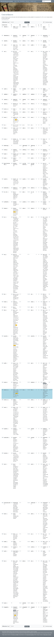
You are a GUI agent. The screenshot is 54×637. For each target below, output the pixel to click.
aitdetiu (14, 400)
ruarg (44, 259)
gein (14, 270)
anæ (17, 318)
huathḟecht (15, 429)
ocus (16, 72)
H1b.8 (28, 99)
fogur (16, 214)
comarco (44, 165)
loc (45, 119)
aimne (46, 384)
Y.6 (49, 88)
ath (47, 399)
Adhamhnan (6, 35)
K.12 (2, 117)
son (17, 471)
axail (5, 551)
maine (44, 461)
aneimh (46, 197)
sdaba (17, 561)
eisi (45, 339)
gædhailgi (44, 194)
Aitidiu (44, 399)
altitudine (15, 308)
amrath (5, 336)
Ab (13, 294)
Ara (43, 533)
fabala (16, 376)
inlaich (18, 182)
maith (46, 313)
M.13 (41, 127)
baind (44, 371)
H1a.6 (20, 44)
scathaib (44, 590)
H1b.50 (29, 607)
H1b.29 (29, 301)
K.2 (2, 35)
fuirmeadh (45, 479)
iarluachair (45, 325)
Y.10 (49, 108)
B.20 (11, 163)
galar (44, 507)
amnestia (14, 385)
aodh (5, 363)
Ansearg (44, 149)
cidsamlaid (15, 471)
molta (44, 458)
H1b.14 (29, 127)
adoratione (15, 41)
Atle (44, 541)
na (43, 80)
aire (14, 286)
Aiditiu (14, 399)
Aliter (14, 344)
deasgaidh (45, 529)
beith (44, 270)
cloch (15, 73)
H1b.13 (29, 124)
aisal (44, 616)
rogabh (46, 615)
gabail (44, 612)
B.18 (11, 153)
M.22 (41, 201)
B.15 (11, 127)
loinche (17, 582)
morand (45, 409)
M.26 (41, 294)
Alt (13, 307)
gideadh (44, 472)
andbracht (45, 509)
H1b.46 (29, 546)
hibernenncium (15, 312)
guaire (44, 76)
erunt (44, 328)
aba (45, 298)
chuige (17, 460)
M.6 (41, 94)
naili (45, 403)
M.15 (41, 149)
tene (17, 363)
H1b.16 (29, 145)
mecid (45, 542)
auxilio (14, 552)
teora (15, 608)
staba (46, 561)
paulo (45, 327)
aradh (32, 45)
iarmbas (17, 340)
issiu (17, 475)
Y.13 (49, 124)
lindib (17, 569)
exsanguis (15, 425)
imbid (44, 580)
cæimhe (44, 61)
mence (14, 284)
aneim (14, 197)
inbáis (14, 418)
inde (15, 77)
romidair (14, 479)
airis (43, 477)
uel (13, 27)
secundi (16, 454)
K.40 (2, 453)
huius (16, 357)
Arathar (14, 546)
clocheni (14, 76)
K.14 (2, 127)
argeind (14, 268)
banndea (44, 367)
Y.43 (49, 513)
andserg (24, 149)
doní (15, 467)
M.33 (41, 389)
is (13, 270)
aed (17, 380)
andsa (14, 150)
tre (43, 364)
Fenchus (17, 622)
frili (46, 416)
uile (14, 386)
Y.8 (49, 99)
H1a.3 (20, 40)
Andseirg (15, 149)
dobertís (14, 595)
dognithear (15, 292)
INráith (14, 577)
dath (16, 414)
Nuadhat (16, 612)
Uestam (16, 373)
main (45, 410)
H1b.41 (29, 464)
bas (45, 408)
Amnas (14, 382)
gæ (17, 160)
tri (47, 612)
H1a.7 (20, 99)
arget (5, 153)
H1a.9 (20, 103)
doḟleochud (15, 262)
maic (17, 84)
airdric (44, 276)
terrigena (16, 27)
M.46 (41, 560)
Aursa (14, 389)
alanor (15, 395)
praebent (15, 555)
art (17, 52)
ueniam (44, 167)
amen (47, 281)
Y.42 (49, 502)
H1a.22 (20, 201)
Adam (14, 26)
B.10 (11, 108)
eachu (44, 615)
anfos (17, 117)
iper (45, 333)
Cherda (14, 573)
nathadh (44, 434)
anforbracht (45, 502)
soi (43, 317)
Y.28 (49, 294)
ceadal (45, 279)
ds (43, 409)
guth (46, 571)
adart (5, 513)
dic (46, 411)
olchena (14, 518)
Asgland (44, 94)
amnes (14, 383)
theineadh (45, 372)
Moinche (14, 586)
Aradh (44, 45)
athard (14, 514)
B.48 (11, 533)
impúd (16, 364)
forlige (14, 83)
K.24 (2, 201)
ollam (17, 451)
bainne (15, 256)
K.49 (2, 602)
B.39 (11, 399)
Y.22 (49, 187)
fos (46, 118)
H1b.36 (29, 399)
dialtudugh (45, 193)
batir (44, 572)
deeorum (14, 311)
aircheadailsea (45, 476)
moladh (44, 469)
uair (14, 340)
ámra (15, 81)
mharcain (44, 82)
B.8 (11, 99)
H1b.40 (29, 453)
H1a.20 (20, 187)
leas (43, 610)
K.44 (2, 533)
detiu (14, 402)
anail (13, 413)
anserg (5, 149)
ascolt (14, 91)
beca (14, 562)
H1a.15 (20, 145)
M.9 (41, 108)
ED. (15, 615)
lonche (44, 585)
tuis (45, 614)
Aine (44, 128)
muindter (44, 351)
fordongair (15, 52)
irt (43, 408)
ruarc (14, 259)
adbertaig (6, 145)
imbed (44, 320)
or (17, 394)
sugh (47, 508)
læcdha (44, 182)
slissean (14, 160)
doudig (15, 416)
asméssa (14, 543)
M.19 (41, 178)
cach (16, 47)
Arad (14, 45)
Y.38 (49, 428)
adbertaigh (25, 145)
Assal (14, 611)
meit (15, 444)
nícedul (17, 286)
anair (32, 464)
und (43, 264)
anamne (44, 323)
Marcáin (17, 83)
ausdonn (44, 203)
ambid (16, 579)
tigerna (44, 121)
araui (14, 535)
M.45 (41, 546)
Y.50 (49, 607)
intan (14, 431)
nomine (15, 296)
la (13, 458)
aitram (24, 103)
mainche (45, 587)
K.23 (2, 191)
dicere (14, 67)
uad (17, 457)
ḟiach (46, 586)
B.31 (11, 301)
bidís (16, 562)
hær (43, 468)
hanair (45, 535)
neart (44, 198)
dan (44, 70)
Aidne (17, 78)
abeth (14, 272)
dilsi (47, 474)
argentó (14, 156)
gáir (18, 581)
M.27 (41, 301)
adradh (5, 40)
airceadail (44, 439)
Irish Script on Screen (47, 634)
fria (45, 46)
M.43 (41, 541)
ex (44, 419)
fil (45, 579)
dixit (17, 77)
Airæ (14, 533)
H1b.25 (29, 208)
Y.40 (49, 453)
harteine (45, 80)
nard (45, 47)
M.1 (41, 26)
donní (17, 347)
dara (45, 391)
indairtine (15, 82)
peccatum (44, 172)
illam (14, 374)
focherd (14, 143)
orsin (47, 389)
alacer (44, 112)
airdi (44, 526)
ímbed (16, 319)
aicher (5, 112)
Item (14, 64)
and (17, 423)
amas (44, 345)
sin (13, 395)
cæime (14, 62)
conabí (16, 507)
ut (15, 326)
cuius (14, 74)
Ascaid (14, 179)
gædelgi (14, 194)
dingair (46, 255)
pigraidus (44, 455)
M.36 (41, 428)
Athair (14, 301)
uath (44, 429)
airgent (44, 155)
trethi (17, 617)
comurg (14, 473)
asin (47, 153)
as (47, 90)
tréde (16, 254)
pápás (16, 295)
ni (47, 284)
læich (44, 184)
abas (45, 296)
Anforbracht (15, 502)
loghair (44, 353)
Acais (14, 109)
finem (45, 174)
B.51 (11, 546)
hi (15, 622)
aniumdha (15, 517)
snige (14, 261)
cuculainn (44, 64)
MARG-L (14, 345)
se (44, 620)
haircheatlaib (15, 482)
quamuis (44, 175)
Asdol (14, 158)
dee (14, 61)
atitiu (32, 399)
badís (14, 571)
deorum (44, 311)
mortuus (14, 426)
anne (32, 128)
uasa (44, 593)
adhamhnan (45, 35)
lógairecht (15, 356)
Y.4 (49, 44)
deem (16, 374)
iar (17, 322)
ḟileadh (15, 477)
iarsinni (17, 140)
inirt (47, 407)
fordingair (45, 52)
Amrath (14, 336)
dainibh (44, 589)
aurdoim (14, 203)
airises (14, 392)
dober (44, 349)
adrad (24, 40)
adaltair (5, 99)
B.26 (11, 201)
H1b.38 (29, 428)
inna (18, 456)
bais (14, 422)
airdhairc (16, 278)
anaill (14, 396)
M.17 (41, 163)
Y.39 (49, 437)
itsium (46, 402)
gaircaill (44, 583)
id (16, 103)
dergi (15, 423)
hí (16, 543)
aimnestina (45, 386)
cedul (18, 281)
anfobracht (33, 502)
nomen (14, 442)
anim (44, 521)
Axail (16, 551)
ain (44, 581)
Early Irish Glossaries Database (7, 1)
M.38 (41, 453)
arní (14, 288)
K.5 (2, 51)
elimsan (16, 209)
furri (18, 356)
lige (17, 73)
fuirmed (16, 476)
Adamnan (24, 35)
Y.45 (49, 541)
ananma (44, 365)
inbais (17, 434)
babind (44, 582)
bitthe (46, 562)
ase (47, 465)
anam (5, 602)
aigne (46, 76)
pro (13, 131)
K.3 (2, 40)
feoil (44, 508)
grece (14, 331)
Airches (14, 139)
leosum (14, 488)
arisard (14, 214)
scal (15, 183)
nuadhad (44, 618)
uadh (46, 458)
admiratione (15, 188)
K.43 (2, 513)
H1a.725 (20, 389)
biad (14, 92)
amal (46, 184)
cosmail (14, 421)
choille (14, 582)
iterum (16, 402)
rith (16, 45)
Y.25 (49, 208)
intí (17, 354)
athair (5, 301)
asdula (14, 159)
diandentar (45, 352)
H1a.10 (20, 117)
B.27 (11, 208)
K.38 (2, 428)
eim (43, 197)
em (16, 196)
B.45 (11, 502)
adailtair (24, 99)
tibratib (17, 593)
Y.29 (49, 301)
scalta (17, 181)
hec (46, 481)
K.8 (2, 99)
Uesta (17, 378)
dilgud (14, 164)
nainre (46, 78)
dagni (44, 466)
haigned (14, 485)
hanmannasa (15, 480)
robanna (14, 260)
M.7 (41, 44)
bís (13, 505)
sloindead (16, 483)
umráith (14, 583)
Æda (14, 85)
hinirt (17, 407)
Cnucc (16, 574)
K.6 (2, 88)
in (47, 183)
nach (44, 403)
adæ (46, 514)
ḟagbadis (44, 594)
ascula (44, 159)
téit (16, 431)
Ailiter (44, 173)
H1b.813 (29, 389)
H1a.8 (20, 108)
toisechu (14, 609)
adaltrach (45, 99)
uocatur (16, 511)
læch (16, 271)
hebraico (14, 297)
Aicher (14, 112)
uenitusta (44, 370)
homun (45, 36)
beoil (14, 508)
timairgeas (15, 506)
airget (24, 153)
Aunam (44, 191)
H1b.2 (28, 35)
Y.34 (49, 382)
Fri (17, 587)
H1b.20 (29, 163)
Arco (44, 163)
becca (44, 562)
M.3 (41, 40)
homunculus (15, 36)
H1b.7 (28, 94)
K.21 (2, 178)
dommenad (45, 68)
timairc (44, 142)
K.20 (2, 163)
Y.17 (49, 149)
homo (17, 26)
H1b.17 (29, 149)
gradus (14, 455)
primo (44, 177)
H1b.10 (29, 108)
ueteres (14, 129)
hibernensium (45, 312)
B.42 (11, 437)
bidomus (16, 344)
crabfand (44, 577)
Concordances (22, 1)
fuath (16, 59)
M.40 (41, 502)
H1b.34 (29, 382)
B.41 (11, 428)
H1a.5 (20, 94)
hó (16, 535)
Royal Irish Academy (30, 634)
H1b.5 (28, 51)
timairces (45, 506)
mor (17, 80)
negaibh (44, 348)
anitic (47, 142)
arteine (14, 75)
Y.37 (49, 407)
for (13, 444)
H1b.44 (29, 533)
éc (17, 346)
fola (16, 545)
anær (44, 467)
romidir (14, 487)
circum (16, 131)
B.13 (11, 117)
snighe (44, 261)
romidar (44, 481)
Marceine (14, 87)
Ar (13, 124)
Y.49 (49, 602)
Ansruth (44, 453)
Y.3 (49, 40)
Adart (14, 513)
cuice (46, 461)
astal (5, 158)
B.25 (11, 187)
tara (43, 339)
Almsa (44, 208)
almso (24, 208)
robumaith (15, 313)
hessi (14, 339)
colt (16, 91)
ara (44, 60)
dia (13, 57)
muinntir (14, 354)
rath (16, 338)
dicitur (14, 54)
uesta (45, 373)
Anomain (15, 437)
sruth (15, 456)
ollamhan (44, 447)
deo (46, 167)
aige (16, 272)
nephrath (44, 337)
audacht (5, 428)
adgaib (14, 616)
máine (14, 460)
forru (17, 595)
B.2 (11, 35)
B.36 (11, 363)
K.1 (2, 26)
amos (5, 117)
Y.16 (49, 145)
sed (13, 357)
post (44, 65)
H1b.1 (28, 26)
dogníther (15, 342)
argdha (46, 264)
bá (14, 570)
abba (15, 298)
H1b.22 (29, 187)
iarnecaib (14, 352)
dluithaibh (45, 566)
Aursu (44, 389)
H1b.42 (29, 502)
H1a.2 (20, 35)
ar (15, 61)
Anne (14, 128)
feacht (46, 429)
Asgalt (14, 88)
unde (17, 53)
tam (15, 360)
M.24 (41, 51)
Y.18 (49, 153)
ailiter (44, 393)
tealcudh (45, 524)
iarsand (44, 141)
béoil (14, 511)
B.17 (11, 149)
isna (17, 564)
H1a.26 (20, 560)
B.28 (11, 51)
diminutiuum (45, 73)
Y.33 (49, 363)
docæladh (44, 77)
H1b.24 (29, 201)
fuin (45, 163)
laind (15, 114)
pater (16, 305)
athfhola (14, 542)
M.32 (41, 382)
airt (18, 54)
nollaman (46, 444)
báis (17, 416)
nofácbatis (15, 590)
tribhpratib (45, 564)
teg (17, 395)
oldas (44, 543)
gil (13, 581)
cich (15, 321)
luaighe (44, 443)
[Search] (46, 1)
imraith (44, 586)
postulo (44, 166)
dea (14, 366)
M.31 (41, 363)
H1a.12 (20, 124)
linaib (45, 570)
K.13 (2, 124)
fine (16, 54)
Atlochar (14, 163)
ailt (4, 307)
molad (17, 469)
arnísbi (16, 422)
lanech (14, 404)
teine (46, 363)
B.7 (11, 44)
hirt (14, 408)
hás (16, 408)
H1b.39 (29, 437)
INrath (44, 578)
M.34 (41, 399)
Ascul (44, 158)
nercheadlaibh (45, 483)
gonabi (46, 507)
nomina (44, 482)
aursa (15, 394)
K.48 (2, 560)
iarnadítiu (15, 403)
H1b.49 (29, 602)
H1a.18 (20, 163)
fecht (14, 433)
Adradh (14, 40)
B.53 (11, 607)
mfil (14, 579)
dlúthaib (14, 566)
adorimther (45, 518)
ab (16, 40)
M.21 (41, 187)
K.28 (2, 294)
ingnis (16, 379)
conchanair (15, 285)
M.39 (41, 464)
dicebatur (15, 304)
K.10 (2, 108)
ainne (5, 128)
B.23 (11, 178)
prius (14, 405)
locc (16, 120)
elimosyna (16, 210)
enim (17, 129)
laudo (14, 361)
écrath (14, 351)
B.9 (11, 94)
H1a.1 (20, 26)
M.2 (41, 35)
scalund (44, 180)
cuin (45, 271)
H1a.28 (20, 607)
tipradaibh (45, 597)
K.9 (2, 103)
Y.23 (49, 191)
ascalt (5, 88)
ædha (44, 83)
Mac (15, 572)
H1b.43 (29, 513)
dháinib (17, 588)
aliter (14, 394)
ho (15, 120)
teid (45, 431)
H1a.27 (20, 602)
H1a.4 (20, 88)
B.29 (11, 254)
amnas (5, 382)
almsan (5, 208)
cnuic (45, 575)
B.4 (11, 40)
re (45, 536)
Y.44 (49, 533)
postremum (15, 358)
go (46, 119)
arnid (47, 286)
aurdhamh (6, 201)
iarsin (44, 608)
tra (45, 588)
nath (44, 183)
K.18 (2, 153)
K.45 (2, 541)
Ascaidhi (44, 179)
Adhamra (44, 187)
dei (43, 60)
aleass (14, 617)
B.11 (11, 103)
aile (17, 404)
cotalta (44, 527)
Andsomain (45, 437)
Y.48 (49, 560)
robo (44, 313)
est (43, 74)
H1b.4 (28, 44)
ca (46, 149)
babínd (15, 581)
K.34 (2, 382)
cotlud (44, 519)
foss (14, 119)
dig (13, 415)
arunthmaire (15, 182)
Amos (44, 117)
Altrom (14, 103)
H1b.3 (28, 40)
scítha (14, 589)
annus (14, 133)
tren (14, 115)
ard (13, 48)
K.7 (2, 94)
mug (46, 616)
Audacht (14, 428)
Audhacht (45, 428)
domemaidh (15, 69)
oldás (17, 516)
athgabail (6, 607)
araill (44, 392)
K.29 (2, 301)
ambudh (44, 471)
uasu (17, 591)
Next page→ (27, 22)
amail (14, 183)
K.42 (2, 502)
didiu (14, 314)
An (13, 191)
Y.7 (49, 94)
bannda (46, 256)
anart (5, 407)
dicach (15, 472)
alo (15, 106)
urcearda (44, 574)
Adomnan (15, 35)
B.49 (11, 541)
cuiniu (17, 276)
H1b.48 (29, 560)
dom (16, 164)
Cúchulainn (15, 65)
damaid (17, 567)
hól (13, 588)
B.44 (11, 464)
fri (17, 46)
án (16, 456)
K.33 (2, 363)
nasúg (16, 508)
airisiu (17, 389)
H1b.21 (29, 178)
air (46, 516)
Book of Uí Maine (15, 634)
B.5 (11, 88)
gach (44, 47)
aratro (14, 548)
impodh (45, 364)
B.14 (11, 124)
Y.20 (49, 163)
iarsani (44, 395)
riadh (44, 46)
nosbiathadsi (15, 315)
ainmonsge (45, 331)
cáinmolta (15, 457)
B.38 (11, 389)
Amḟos (14, 117)
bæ (43, 614)
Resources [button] (27, 1)
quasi (18, 153)
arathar (5, 546)
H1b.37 (29, 407)
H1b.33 (29, 363)
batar (44, 571)
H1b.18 (29, 153)
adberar (44, 286)
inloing (14, 450)
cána (14, 597)
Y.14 (49, 127)
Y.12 (49, 117)
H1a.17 (20, 153)
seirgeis (46, 505)
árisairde (14, 516)
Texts (18, 1)
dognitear (44, 342)
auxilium (44, 552)
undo (15, 57)
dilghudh (44, 170)
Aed (43, 363)
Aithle (14, 541)
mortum (46, 65)
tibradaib (14, 564)
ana (13, 329)
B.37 (11, 382)
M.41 (41, 513)
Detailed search (33, 1)
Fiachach (14, 585)
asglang (5, 94)
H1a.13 (20, 127)
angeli (14, 553)
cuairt (47, 128)
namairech (15, 620)
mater (46, 310)
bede (18, 82)
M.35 (41, 407)
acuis (23, 109)
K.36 (2, 399)
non (14, 360)
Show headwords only (5, 19)
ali (17, 421)
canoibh (46, 565)
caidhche (44, 181)
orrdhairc (14, 283)
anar (5, 464)
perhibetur (15, 68)
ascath (5, 179)
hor (47, 391)
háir (16, 468)
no (46, 90)
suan (44, 522)
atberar (16, 287)
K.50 (2, 607)
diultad (14, 193)
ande (23, 128)
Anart (14, 407)
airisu (44, 394)
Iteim (44, 62)
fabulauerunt (15, 327)
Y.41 (49, 464)
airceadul (44, 278)
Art (13, 51)
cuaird (17, 128)
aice (46, 270)
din (15, 263)
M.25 (41, 254)
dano (44, 263)
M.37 (41, 437)
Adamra (14, 187)
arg (4, 254)
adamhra (24, 187)
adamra (32, 187)
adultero (14, 95)
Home (15, 1)
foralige (46, 81)
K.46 (2, 546)
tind (17, 114)
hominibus (15, 554)
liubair (14, 161)
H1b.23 (29, 191)
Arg (14, 254)
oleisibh (44, 595)
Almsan (14, 208)
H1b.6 (28, 88)
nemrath (14, 337)
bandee (16, 366)
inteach (17, 392)
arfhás (16, 536)
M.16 (41, 153)
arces (5, 139)
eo (14, 104)
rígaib (17, 594)
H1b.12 (29, 117)
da (13, 321)
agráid (14, 446)
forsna (14, 563)
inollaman (16, 447)
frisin (46, 392)
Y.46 (49, 546)
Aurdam (14, 201)
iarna (44, 402)
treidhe (46, 51)
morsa (17, 577)
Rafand (14, 575)
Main (16, 410)
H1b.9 (28, 103)
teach (45, 396)
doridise (16, 339)
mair (44, 84)
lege (14, 622)
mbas (45, 340)
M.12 (41, 117)
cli (45, 466)
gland (44, 96)
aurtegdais (15, 204)
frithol (44, 588)
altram (5, 103)
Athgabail (15, 607)
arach (47, 537)
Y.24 (49, 201)
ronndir (44, 485)
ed (43, 444)
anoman (14, 451)
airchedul (14, 280)
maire (46, 183)
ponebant (15, 130)
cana (44, 601)
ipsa (14, 368)
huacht (44, 537)
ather (47, 301)
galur (14, 507)
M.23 (41, 208)
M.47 (41, 607)
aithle (5, 541)
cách (16, 616)
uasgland (44, 95)
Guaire (14, 78)
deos (45, 317)
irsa (31, 389)
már (13, 623)
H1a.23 (20, 208)
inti (14, 118)
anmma (14, 365)
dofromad (15, 596)
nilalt (15, 484)
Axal (14, 551)
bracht (16, 509)
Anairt (44, 407)
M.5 (41, 88)
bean (15, 277)
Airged (14, 153)
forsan (44, 579)
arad (5, 45)
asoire (44, 284)
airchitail (14, 475)
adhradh (44, 40)
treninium (44, 355)
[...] (7, 26)
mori (44, 78)
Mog (17, 611)
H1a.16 (20, 149)
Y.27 (49, 254)
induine (14, 432)
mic (47, 82)
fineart (45, 56)
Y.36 (49, 399)
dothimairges (15, 141)
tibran (14, 580)
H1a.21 (20, 191)
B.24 (11, 191)
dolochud (44, 262)
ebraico (44, 297)
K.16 (2, 145)
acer (17, 113)
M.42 (41, 533)
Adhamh (5, 26)
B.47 (11, 513)
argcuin (14, 275)
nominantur (45, 326)
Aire (14, 537)
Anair (44, 464)
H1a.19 (20, 178)
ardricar (44, 281)
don (17, 414)
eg (46, 345)
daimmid (44, 569)
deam (44, 374)
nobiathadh (45, 315)
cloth (46, 70)
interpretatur (15, 333)
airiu (46, 533)
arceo (14, 140)
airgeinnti (15, 155)
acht (14, 120)
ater (14, 302)
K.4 (2, 44)
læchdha (44, 265)
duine (44, 27)
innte (17, 143)
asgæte (16, 180)
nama (44, 288)
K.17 (2, 149)
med (44, 442)
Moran (16, 409)
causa (14, 110)
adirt (44, 514)
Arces (44, 139)
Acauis (44, 109)
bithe (44, 81)
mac (14, 410)
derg (44, 418)
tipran (46, 580)
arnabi (44, 118)
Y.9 (49, 103)
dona (14, 481)
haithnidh (46, 484)
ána (13, 569)
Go (52, 1)
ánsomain (15, 440)
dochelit (14, 80)
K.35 (2, 389)
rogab (14, 195)
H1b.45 (29, 541)
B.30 (11, 294)
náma (14, 291)
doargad (16, 570)
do (18, 120)
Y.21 (49, 178)
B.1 (11, 26)
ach (43, 119)
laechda (15, 181)
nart (43, 59)
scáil (17, 179)
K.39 (2, 437)
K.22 (2, 187)
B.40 (11, 407)
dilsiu (15, 474)
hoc (16, 301)
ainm (44, 438)
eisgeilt (14, 90)
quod (16, 104)
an (17, 130)
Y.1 (49, 26)
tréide (16, 51)
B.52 (11, 560)
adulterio (16, 100)
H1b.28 (29, 294)
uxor (16, 267)
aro (15, 126)
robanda (44, 260)
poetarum (45, 456)
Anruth (14, 453)
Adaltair (14, 94)
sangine (46, 419)
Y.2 (49, 35)
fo (43, 581)
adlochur (44, 169)
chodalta (44, 530)
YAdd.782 (50, 389)
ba (44, 415)
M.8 (41, 99)
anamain (32, 437)
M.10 (41, 103)
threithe (46, 610)
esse (16, 375)
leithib (45, 287)
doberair (14, 353)
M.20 (41, 191)
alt (18, 474)
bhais (45, 516)
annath (14, 196)
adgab (44, 609)
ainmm (14, 438)
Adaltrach (15, 99)
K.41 (2, 464)
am (15, 191)
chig (45, 322)
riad (14, 46)
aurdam (24, 201)
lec (16, 73)
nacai (47, 457)
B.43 (11, 453)
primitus (16, 302)
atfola (46, 541)
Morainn (16, 413)
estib (16, 589)
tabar (14, 338)
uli (17, 385)
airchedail (15, 439)
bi (16, 118)
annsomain (45, 440)
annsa (44, 150)
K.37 (2, 407)
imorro (14, 591)
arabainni (14, 419)
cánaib (14, 565)
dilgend (14, 387)
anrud (32, 453)
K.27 (2, 254)
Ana (4, 310)
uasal (14, 49)
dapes (14, 334)
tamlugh (44, 357)
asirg (15, 505)
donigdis (44, 591)
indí (17, 142)
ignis (44, 375)
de (46, 317)
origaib (44, 598)
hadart (45, 525)
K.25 (2, 208)
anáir (14, 468)
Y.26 (49, 51)
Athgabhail (45, 607)
